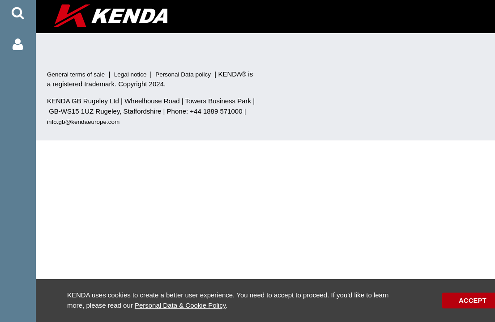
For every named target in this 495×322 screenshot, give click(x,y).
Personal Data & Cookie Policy (180, 305)
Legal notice (130, 74)
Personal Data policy (183, 74)
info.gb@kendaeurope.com (83, 122)
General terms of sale (76, 74)
